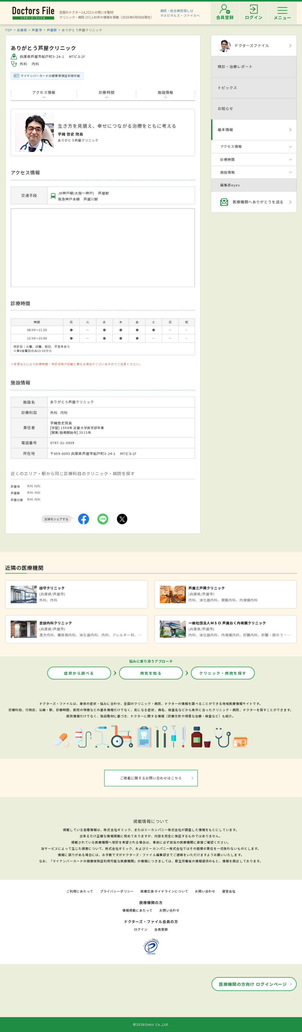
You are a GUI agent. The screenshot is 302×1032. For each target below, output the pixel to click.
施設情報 (165, 92)
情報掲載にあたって (137, 910)
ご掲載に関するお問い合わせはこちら (151, 777)
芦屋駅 (52, 30)
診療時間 (106, 92)
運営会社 (229, 891)
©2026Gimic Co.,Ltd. (151, 1024)
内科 (37, 486)
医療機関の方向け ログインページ (253, 984)
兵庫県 (22, 30)
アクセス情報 (43, 92)
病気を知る (151, 673)
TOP (8, 30)
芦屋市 (37, 30)
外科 (30, 486)
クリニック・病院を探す (223, 673)
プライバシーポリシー (117, 891)
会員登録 (161, 929)
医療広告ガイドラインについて (164, 891)
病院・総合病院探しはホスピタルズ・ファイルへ (180, 12)
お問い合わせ (205, 891)
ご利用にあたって (79, 891)
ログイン (141, 929)
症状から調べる (79, 673)
